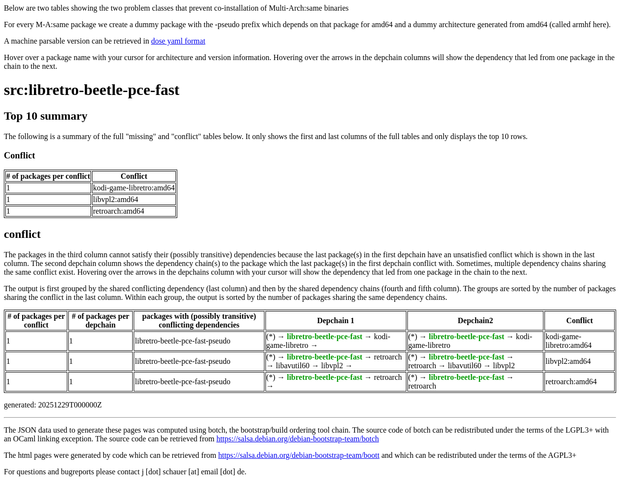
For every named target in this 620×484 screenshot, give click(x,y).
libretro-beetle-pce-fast (324, 336)
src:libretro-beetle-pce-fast (92, 89)
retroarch (388, 357)
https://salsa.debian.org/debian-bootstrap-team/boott (298, 455)
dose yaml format (178, 41)
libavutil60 (293, 365)
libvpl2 (332, 365)
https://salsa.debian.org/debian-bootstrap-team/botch (298, 439)
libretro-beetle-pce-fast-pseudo (182, 341)
